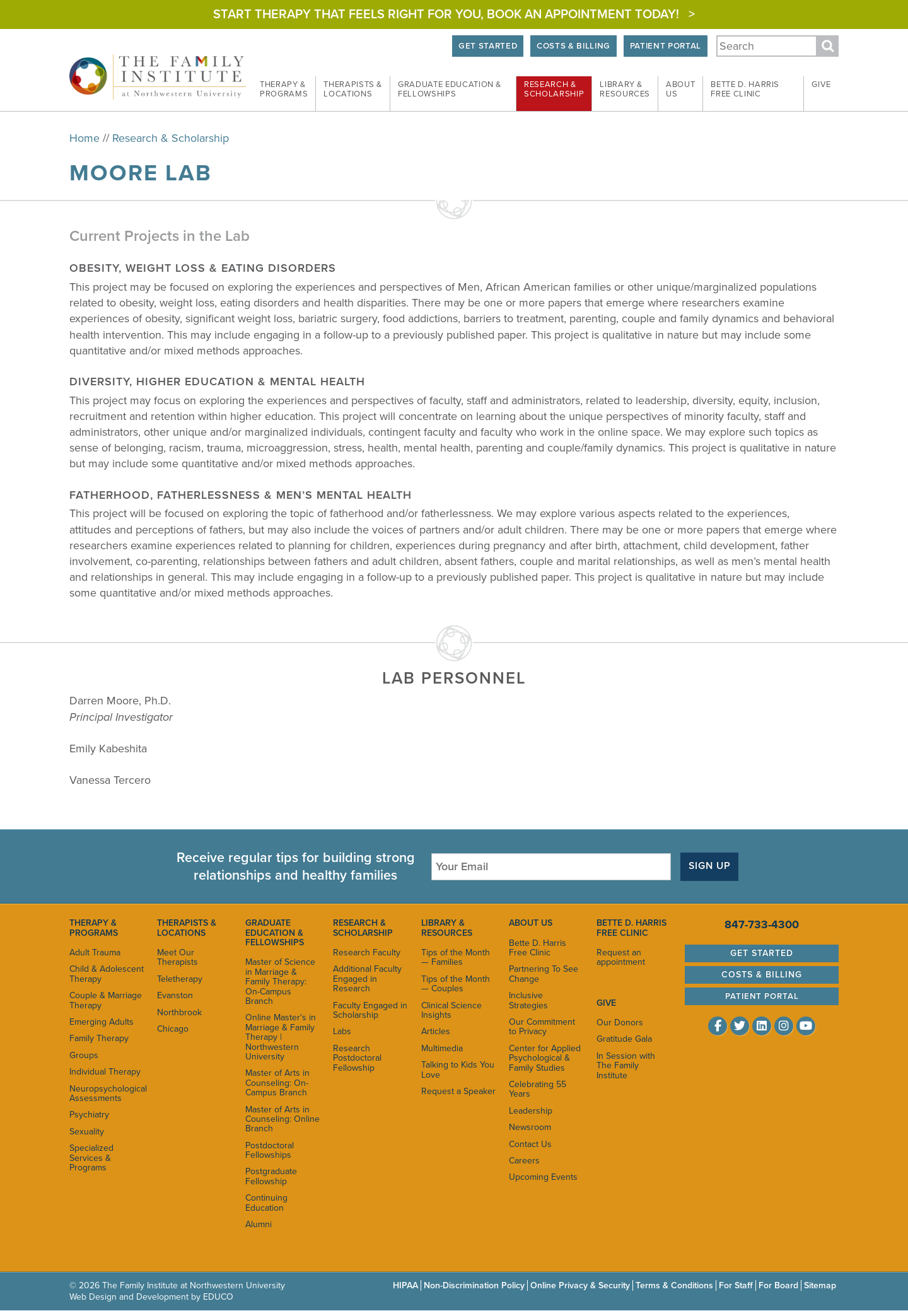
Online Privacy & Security (580, 1285)
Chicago (173, 1028)
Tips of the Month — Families (455, 957)
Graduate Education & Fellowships (274, 933)
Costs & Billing (571, 46)
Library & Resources (446, 928)
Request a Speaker (458, 1091)
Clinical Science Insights (451, 1010)
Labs (342, 1031)
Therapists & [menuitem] (352, 89)
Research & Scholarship (170, 138)
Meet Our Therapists (177, 957)
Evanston (175, 995)
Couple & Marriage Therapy (105, 1000)
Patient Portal (665, 46)
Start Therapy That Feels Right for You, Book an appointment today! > (454, 14)
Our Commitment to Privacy (542, 1027)
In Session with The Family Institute (626, 1066)
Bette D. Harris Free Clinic (537, 948)
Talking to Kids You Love (457, 1069)
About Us (530, 923)
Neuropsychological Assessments (106, 1093)
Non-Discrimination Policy (474, 1285)
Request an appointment (621, 957)
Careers (524, 1160)
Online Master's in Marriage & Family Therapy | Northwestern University (280, 1037)
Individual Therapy (105, 1071)
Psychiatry (89, 1114)
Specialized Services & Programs (91, 1158)
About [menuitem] (680, 89)
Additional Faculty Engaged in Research (367, 979)
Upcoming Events (543, 1177)
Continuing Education (266, 1202)
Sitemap (820, 1285)
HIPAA (405, 1285)
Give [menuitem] (821, 84)
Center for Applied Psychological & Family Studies (545, 1058)
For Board (778, 1285)
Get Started (484, 46)
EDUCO (218, 1296)
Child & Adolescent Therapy (106, 974)
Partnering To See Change (543, 974)
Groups (83, 1055)
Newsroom (530, 1127)
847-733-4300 (762, 924)
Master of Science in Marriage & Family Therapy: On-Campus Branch (280, 981)
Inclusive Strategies (528, 1000)
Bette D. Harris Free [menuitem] (745, 89)
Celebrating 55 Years (537, 1089)
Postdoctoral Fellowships (269, 1150)
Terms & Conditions (674, 1285)
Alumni (258, 1224)
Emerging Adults (101, 1022)
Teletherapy (179, 979)
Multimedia (442, 1048)
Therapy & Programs (93, 928)
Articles (435, 1031)
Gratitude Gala (624, 1039)
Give (606, 1003)
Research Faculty (366, 952)
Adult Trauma (94, 952)
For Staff (736, 1285)
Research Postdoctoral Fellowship (357, 1058)
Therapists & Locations (186, 928)
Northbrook (179, 1012)
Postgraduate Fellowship (271, 1177)
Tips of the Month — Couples (455, 984)
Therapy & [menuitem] (284, 89)
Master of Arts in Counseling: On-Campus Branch (277, 1083)
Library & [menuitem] (625, 89)
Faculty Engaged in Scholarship (370, 1010)
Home (84, 138)
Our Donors (620, 1022)
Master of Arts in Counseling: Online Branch (282, 1119)
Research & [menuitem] (554, 89)
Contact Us (530, 1144)
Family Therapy (99, 1038)
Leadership (530, 1110)
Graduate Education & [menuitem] (449, 89)
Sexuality (86, 1131)
